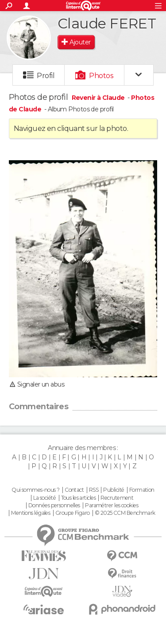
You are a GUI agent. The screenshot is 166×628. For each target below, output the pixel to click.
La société (44, 498)
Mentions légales (30, 513)
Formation (141, 490)
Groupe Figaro (72, 513)
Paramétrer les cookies (111, 505)
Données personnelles (54, 505)
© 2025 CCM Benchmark (125, 513)
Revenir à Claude (99, 98)
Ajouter (79, 42)
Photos (101, 75)
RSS (93, 490)
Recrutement (116, 498)
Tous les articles (78, 498)
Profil (45, 75)
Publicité (113, 490)
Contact (74, 490)
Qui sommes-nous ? (35, 490)
